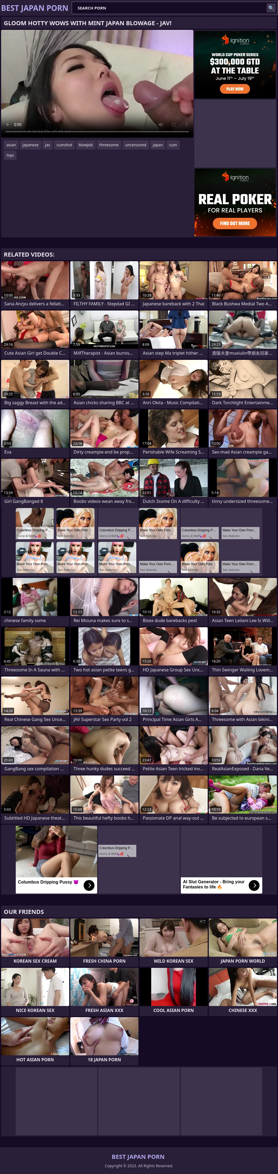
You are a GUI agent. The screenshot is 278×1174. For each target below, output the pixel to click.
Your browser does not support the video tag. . (97, 84)
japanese (31, 144)
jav (47, 144)
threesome (109, 144)
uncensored (135, 144)
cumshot (64, 144)
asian (11, 144)
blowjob (86, 144)
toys (10, 155)
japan (158, 144)
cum (173, 144)
